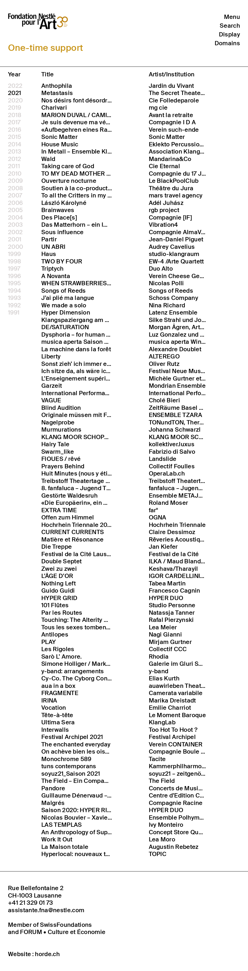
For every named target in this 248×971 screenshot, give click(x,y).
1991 (13, 312)
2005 (15, 210)
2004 (15, 217)
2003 (15, 225)
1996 (14, 276)
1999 (14, 254)
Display (229, 34)
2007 (15, 195)
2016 (14, 130)
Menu (232, 17)
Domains (227, 43)
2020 (15, 100)
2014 (14, 144)
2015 (14, 137)
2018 (14, 115)
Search (230, 26)
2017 (14, 122)
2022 (15, 86)
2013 (14, 151)
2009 (15, 181)
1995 (14, 283)
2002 (15, 232)
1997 (14, 268)
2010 (14, 173)
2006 (15, 203)
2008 (15, 188)
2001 (14, 239)
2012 (14, 159)
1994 (14, 291)
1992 (14, 305)
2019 (14, 107)
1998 (14, 261)
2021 (14, 93)
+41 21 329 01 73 (30, 903)
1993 (14, 298)
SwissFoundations (66, 925)
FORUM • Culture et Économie (62, 932)
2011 (14, 166)
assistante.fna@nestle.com (46, 910)
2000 (15, 247)
